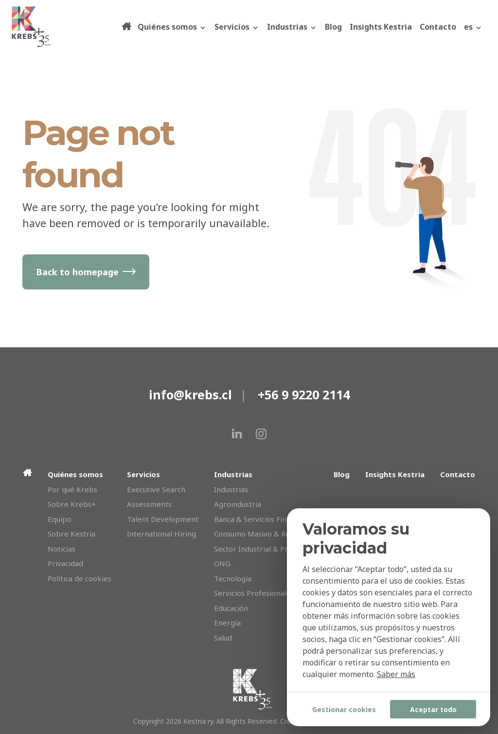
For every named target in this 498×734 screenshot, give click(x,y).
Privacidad (65, 563)
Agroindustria (237, 504)
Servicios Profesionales (254, 593)
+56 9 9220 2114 (304, 394)
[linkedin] (237, 434)
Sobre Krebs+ (72, 504)
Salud (223, 638)
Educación (231, 608)
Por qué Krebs (72, 489)
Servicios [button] (236, 26)
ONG (222, 563)
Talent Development (162, 519)
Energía (227, 622)
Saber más (396, 674)
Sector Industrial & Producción (266, 549)
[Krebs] (66, 27)
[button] (473, 27)
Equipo (59, 519)
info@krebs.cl (190, 394)
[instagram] (261, 434)
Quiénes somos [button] (172, 26)
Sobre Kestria (71, 533)
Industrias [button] (292, 26)
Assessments (149, 504)
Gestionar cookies (344, 709)
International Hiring (161, 533)
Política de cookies (79, 578)
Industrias (231, 489)
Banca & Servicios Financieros (265, 519)
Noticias (61, 549)
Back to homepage (77, 272)
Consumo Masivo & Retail (257, 533)
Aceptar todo (433, 709)
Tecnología (232, 578)
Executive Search (156, 489)
